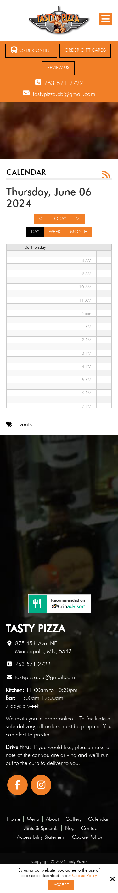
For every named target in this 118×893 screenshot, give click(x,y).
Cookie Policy (84, 875)
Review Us (58, 67)
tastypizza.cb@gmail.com (64, 93)
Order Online (31, 50)
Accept (61, 885)
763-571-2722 (63, 83)
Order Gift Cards (85, 50)
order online (58, 718)
